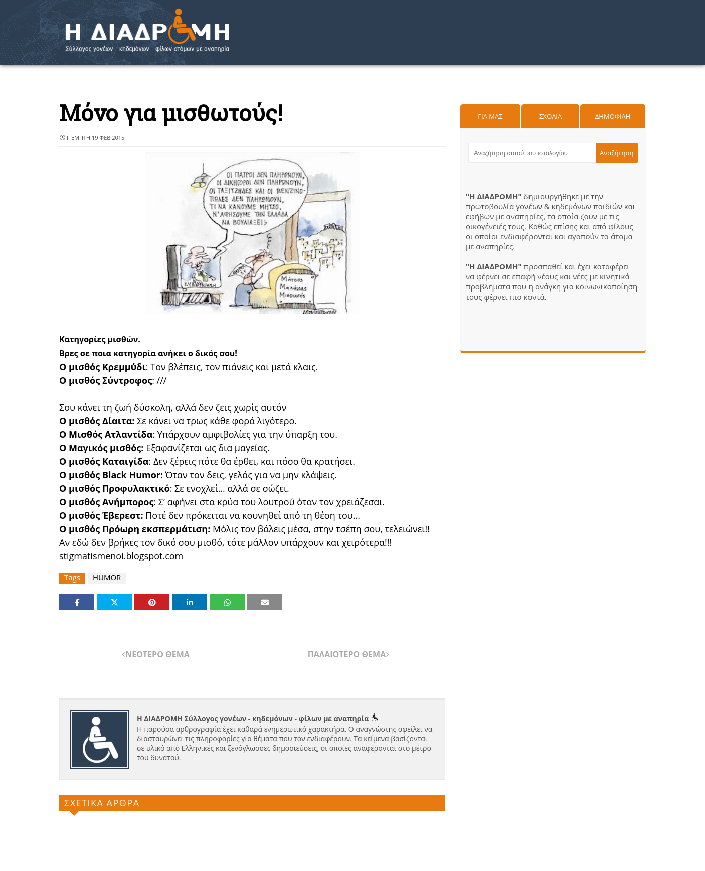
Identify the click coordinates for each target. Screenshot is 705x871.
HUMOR (107, 578)
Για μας (490, 116)
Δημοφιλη (612, 116)
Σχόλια (550, 116)
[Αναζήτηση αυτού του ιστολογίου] (532, 153)
